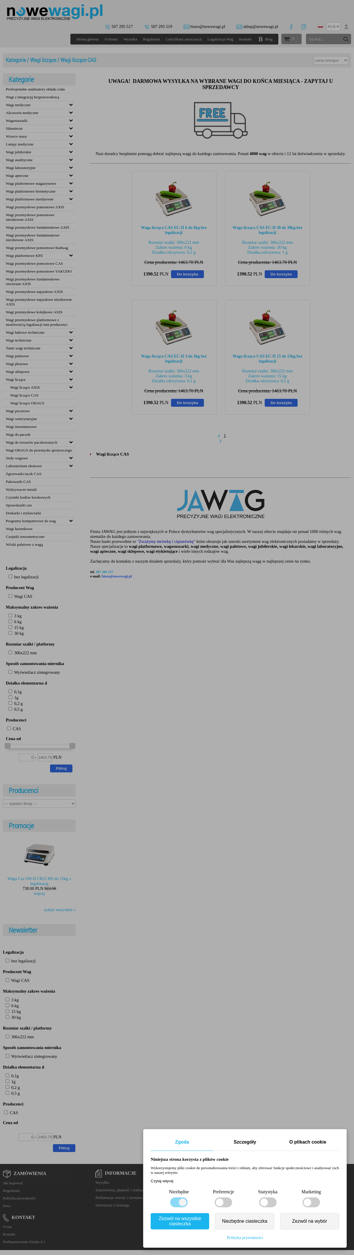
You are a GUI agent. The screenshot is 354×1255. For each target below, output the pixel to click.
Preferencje (223, 1191)
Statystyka (267, 1191)
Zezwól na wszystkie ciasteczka (180, 1221)
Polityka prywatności (245, 1237)
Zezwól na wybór (309, 1221)
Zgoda (182, 1142)
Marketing (311, 1191)
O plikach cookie (307, 1142)
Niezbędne (179, 1191)
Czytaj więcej (162, 1181)
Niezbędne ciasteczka (244, 1221)
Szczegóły (245, 1142)
